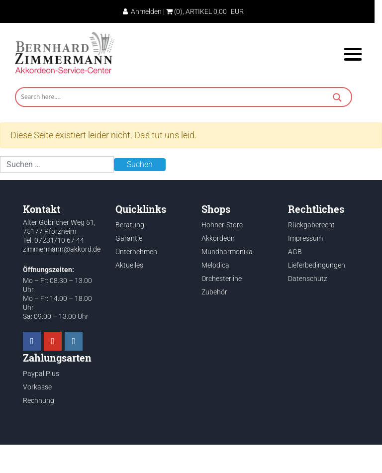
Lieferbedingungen (316, 265)
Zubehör (214, 292)
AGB (295, 252)
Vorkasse (37, 387)
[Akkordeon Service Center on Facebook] (32, 341)
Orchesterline (221, 279)
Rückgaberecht (311, 225)
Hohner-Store (222, 225)
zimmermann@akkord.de (61, 249)
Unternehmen (136, 252)
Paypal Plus (41, 374)
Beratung (129, 225)
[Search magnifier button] (337, 98)
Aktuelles (129, 265)
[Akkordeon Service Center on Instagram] (74, 341)
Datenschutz (307, 279)
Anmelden (142, 11)
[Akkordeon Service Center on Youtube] (53, 341)
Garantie (128, 238)
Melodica (215, 265)
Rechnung (38, 400)
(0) (174, 11)
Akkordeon (218, 238)
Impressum (305, 238)
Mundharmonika (227, 252)
